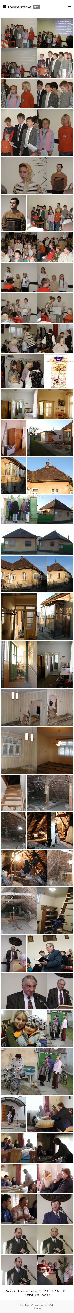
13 (54, 1291)
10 (44, 1291)
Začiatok (10, 1291)
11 (48, 1291)
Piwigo (37, 1308)
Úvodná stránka (19, 7)
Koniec (46, 1295)
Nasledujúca (32, 1295)
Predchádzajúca (27, 1291)
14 (58, 1291)
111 (65, 1291)
